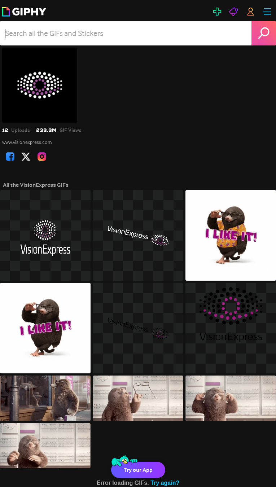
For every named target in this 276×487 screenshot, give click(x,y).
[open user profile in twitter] (26, 156)
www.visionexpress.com (27, 142)
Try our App (138, 469)
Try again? (164, 483)
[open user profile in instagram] (42, 156)
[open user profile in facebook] (10, 156)
